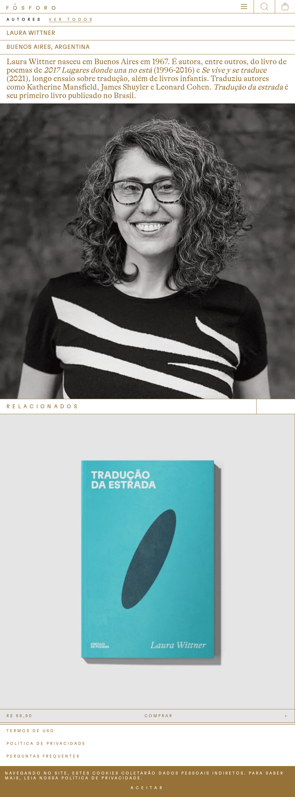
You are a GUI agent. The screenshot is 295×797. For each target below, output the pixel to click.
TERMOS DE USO (31, 731)
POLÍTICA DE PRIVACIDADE (46, 744)
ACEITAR (147, 788)
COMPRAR (159, 716)
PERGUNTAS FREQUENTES (43, 756)
